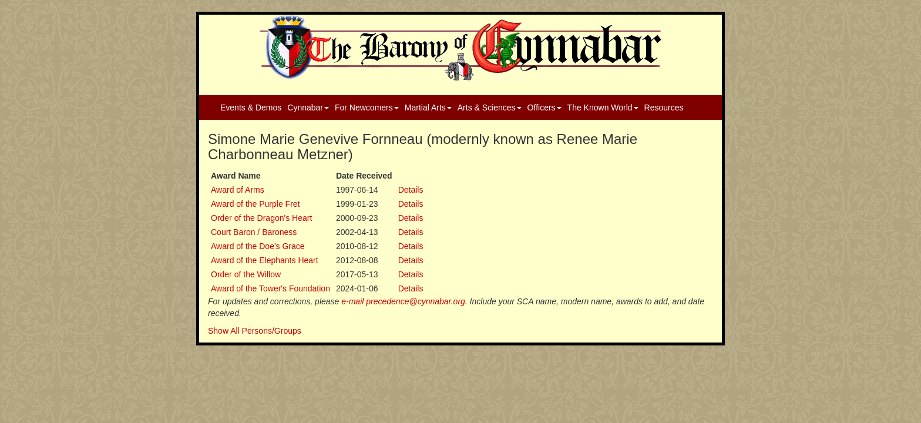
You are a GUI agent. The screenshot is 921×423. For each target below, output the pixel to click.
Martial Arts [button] (428, 107)
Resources (664, 107)
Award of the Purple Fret (255, 204)
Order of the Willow (246, 274)
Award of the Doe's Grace (258, 246)
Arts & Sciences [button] (490, 107)
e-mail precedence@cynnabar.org (403, 301)
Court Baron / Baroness (254, 232)
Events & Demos (250, 107)
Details (410, 189)
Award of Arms (237, 189)
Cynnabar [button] (308, 107)
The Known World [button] (602, 107)
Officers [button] (544, 107)
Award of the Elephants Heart (264, 260)
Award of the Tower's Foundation (270, 288)
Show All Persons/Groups (254, 330)
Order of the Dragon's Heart (261, 218)
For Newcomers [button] (367, 107)
